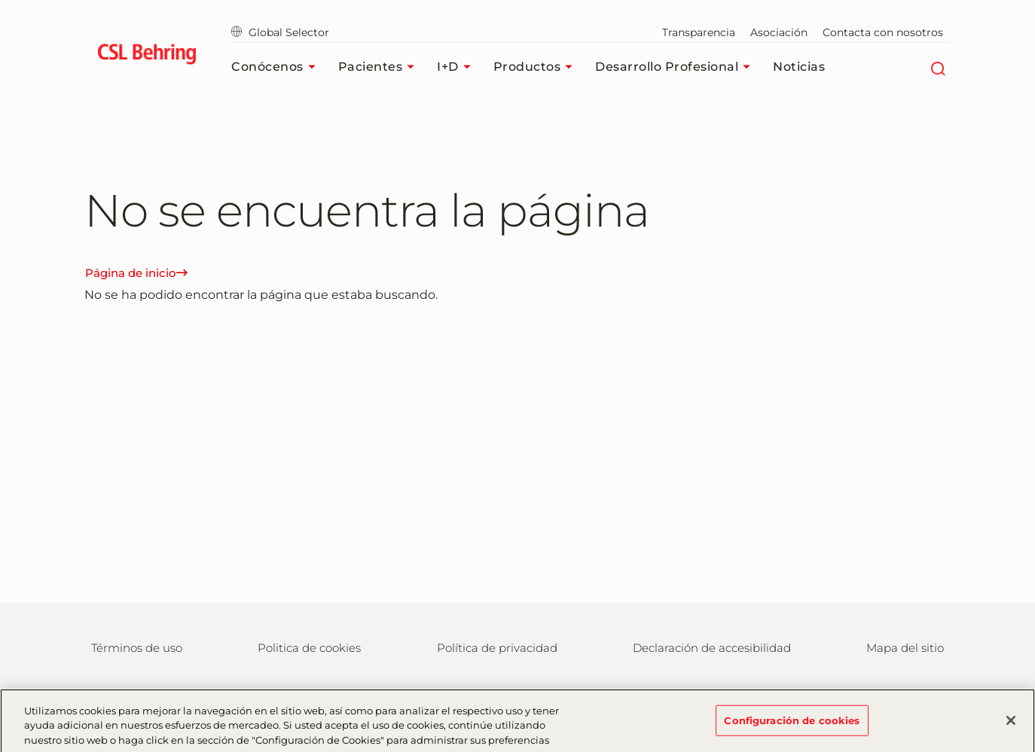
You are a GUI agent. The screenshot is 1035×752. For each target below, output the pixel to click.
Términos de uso (136, 648)
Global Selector (280, 32)
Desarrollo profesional (676, 67)
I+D (457, 67)
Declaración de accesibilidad (712, 648)
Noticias (799, 66)
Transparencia (698, 32)
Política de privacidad (497, 648)
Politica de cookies (309, 648)
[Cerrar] (1010, 724)
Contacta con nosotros (883, 32)
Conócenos (277, 67)
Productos (537, 67)
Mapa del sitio (905, 648)
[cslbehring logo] (146, 56)
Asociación (779, 32)
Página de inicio (136, 273)
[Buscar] (937, 67)
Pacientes (380, 67)
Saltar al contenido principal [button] (0, 0)
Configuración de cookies (791, 725)
